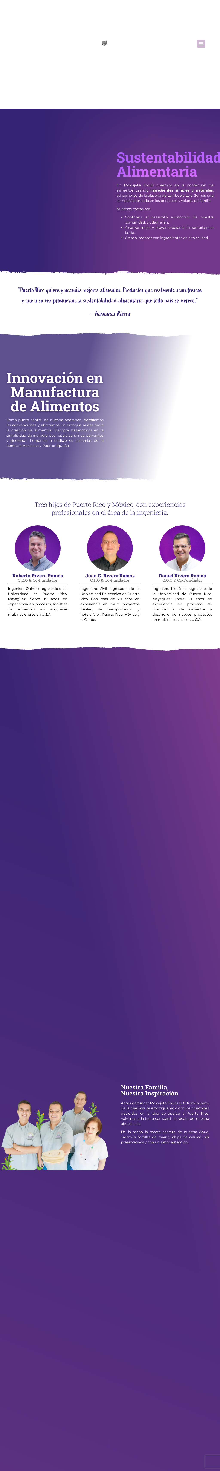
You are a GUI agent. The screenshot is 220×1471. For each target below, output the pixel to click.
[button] (201, 41)
